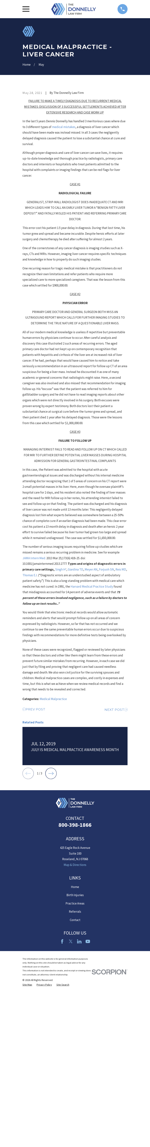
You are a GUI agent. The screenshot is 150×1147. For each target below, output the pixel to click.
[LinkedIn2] (79, 1109)
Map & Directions (75, 1033)
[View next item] (51, 941)
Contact (75, 1088)
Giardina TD (75, 632)
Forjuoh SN (106, 632)
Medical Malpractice (53, 762)
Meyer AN (91, 632)
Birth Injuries (75, 1063)
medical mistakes (63, 190)
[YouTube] (88, 1109)
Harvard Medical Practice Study (92, 650)
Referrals (75, 1080)
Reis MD (120, 632)
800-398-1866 (75, 992)
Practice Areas (75, 1071)
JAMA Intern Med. (34, 621)
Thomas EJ (29, 638)
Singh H (60, 632)
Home (75, 1055)
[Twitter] (71, 1109)
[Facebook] (62, 1109)
